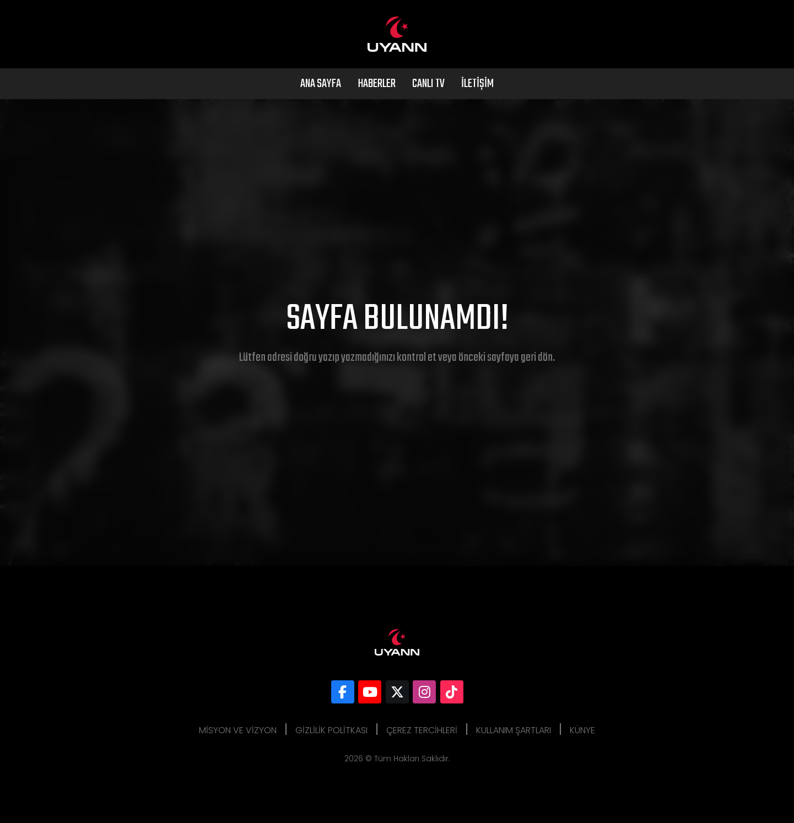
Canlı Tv (428, 83)
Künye (582, 730)
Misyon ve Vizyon (238, 730)
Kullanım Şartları (513, 730)
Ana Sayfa (320, 83)
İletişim (477, 83)
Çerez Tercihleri (421, 730)
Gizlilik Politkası (331, 730)
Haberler (377, 83)
